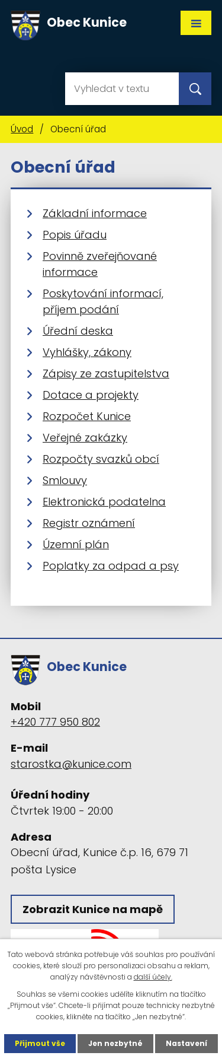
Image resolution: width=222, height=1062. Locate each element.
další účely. (153, 977)
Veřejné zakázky (85, 437)
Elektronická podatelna (104, 501)
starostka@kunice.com (71, 763)
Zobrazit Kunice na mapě (92, 909)
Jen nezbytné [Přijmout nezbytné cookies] (115, 1043)
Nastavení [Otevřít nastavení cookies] (186, 1043)
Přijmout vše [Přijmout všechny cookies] (40, 1043)
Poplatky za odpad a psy (111, 565)
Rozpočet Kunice (87, 416)
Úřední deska (78, 330)
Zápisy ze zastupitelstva (106, 373)
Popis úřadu (75, 234)
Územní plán (76, 544)
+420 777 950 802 (55, 721)
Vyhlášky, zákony (87, 352)
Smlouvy (65, 480)
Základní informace (95, 213)
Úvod (22, 129)
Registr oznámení (89, 523)
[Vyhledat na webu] (122, 88)
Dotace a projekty (91, 394)
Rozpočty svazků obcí (101, 458)
